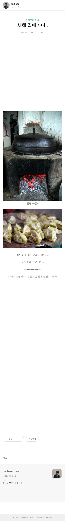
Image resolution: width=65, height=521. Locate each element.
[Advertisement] (30, 71)
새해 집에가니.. (32, 25)
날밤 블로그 (9, 476)
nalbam (15, 4)
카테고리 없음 (32, 20)
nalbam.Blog (11, 471)
